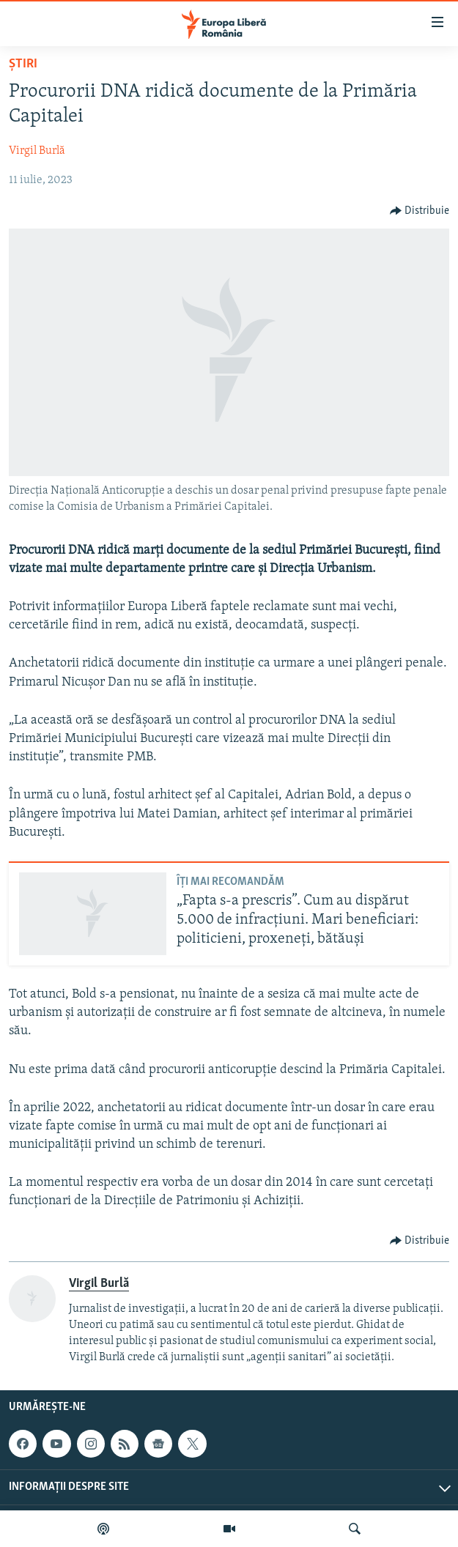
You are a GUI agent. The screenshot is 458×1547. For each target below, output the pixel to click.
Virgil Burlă (37, 151)
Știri (23, 64)
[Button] (420, 211)
